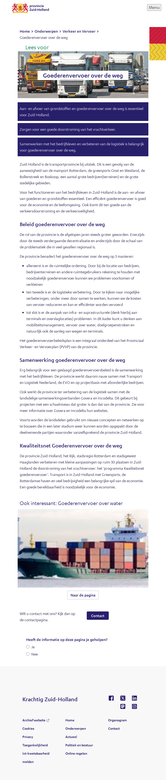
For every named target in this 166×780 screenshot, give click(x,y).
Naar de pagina (83, 595)
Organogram (117, 720)
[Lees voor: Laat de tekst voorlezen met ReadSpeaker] (34, 47)
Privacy (27, 737)
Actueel (71, 737)
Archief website (33, 720)
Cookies (28, 728)
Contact (97, 615)
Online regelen (76, 753)
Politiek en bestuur (79, 745)
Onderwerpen (75, 728)
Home (69, 720)
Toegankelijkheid (35, 745)
